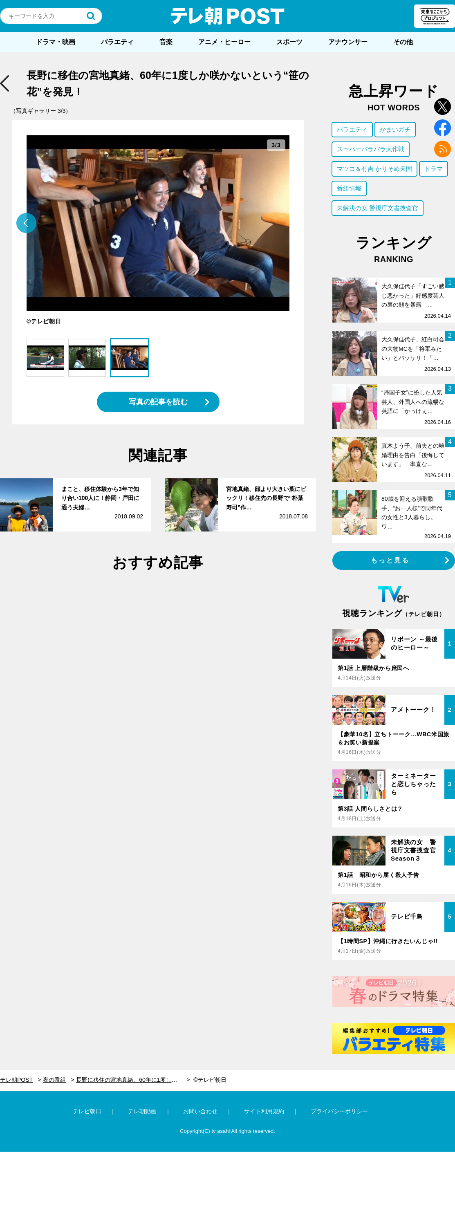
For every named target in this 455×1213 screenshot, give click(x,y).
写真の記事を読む (158, 402)
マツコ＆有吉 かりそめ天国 (374, 168)
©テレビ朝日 (209, 1079)
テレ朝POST (228, 16)
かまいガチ (395, 129)
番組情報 (349, 188)
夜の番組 (54, 1079)
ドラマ (433, 168)
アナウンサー (348, 41)
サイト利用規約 (264, 1111)
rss (442, 149)
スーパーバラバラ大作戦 (370, 149)
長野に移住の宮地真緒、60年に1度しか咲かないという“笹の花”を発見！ (133, 1079)
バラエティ (117, 41)
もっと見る (390, 560)
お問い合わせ (200, 1111)
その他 (403, 41)
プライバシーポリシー (339, 1111)
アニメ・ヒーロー (224, 41)
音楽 (166, 41)
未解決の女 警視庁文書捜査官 (377, 207)
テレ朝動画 (142, 1111)
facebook (442, 127)
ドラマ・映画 (55, 41)
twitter (442, 106)
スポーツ (289, 41)
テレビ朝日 (87, 1111)
